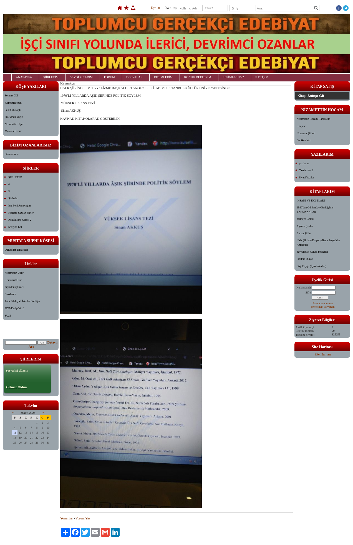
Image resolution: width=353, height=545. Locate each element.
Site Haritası (322, 354)
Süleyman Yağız (14, 116)
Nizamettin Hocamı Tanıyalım (313, 118)
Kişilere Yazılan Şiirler (21, 212)
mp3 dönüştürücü (14, 286)
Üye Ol (155, 7)
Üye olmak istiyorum (323, 306)
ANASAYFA (24, 77)
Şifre (308, 292)
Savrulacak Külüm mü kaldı (312, 251)
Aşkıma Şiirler (305, 226)
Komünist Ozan (13, 280)
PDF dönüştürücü (14, 308)
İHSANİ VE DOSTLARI (311, 200)
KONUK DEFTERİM (197, 77)
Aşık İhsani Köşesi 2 (19, 219)
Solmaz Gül (11, 95)
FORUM (109, 77)
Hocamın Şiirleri (306, 133)
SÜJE (8, 315)
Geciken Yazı (304, 140)
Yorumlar (66, 518)
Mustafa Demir (13, 131)
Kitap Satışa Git (310, 96)
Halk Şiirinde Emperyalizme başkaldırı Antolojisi (318, 242)
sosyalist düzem (17, 370)
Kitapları (302, 126)
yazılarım (304, 163)
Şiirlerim (13, 198)
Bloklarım (10, 294)
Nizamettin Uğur (14, 124)
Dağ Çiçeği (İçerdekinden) (311, 266)
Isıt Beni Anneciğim (19, 205)
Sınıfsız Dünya (305, 258)
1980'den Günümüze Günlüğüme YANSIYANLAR (315, 209)
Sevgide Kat (15, 226)
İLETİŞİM (261, 77)
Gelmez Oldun (16, 387)
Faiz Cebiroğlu (13, 109)
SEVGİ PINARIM (81, 77)
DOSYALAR (134, 77)
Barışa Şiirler (304, 233)
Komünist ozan (13, 102)
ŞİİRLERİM (51, 77)
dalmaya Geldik (305, 218)
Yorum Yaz (82, 518)
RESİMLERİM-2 (233, 77)
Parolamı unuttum (323, 303)
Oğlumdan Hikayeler (16, 249)
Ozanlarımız (11, 154)
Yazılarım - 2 (306, 170)
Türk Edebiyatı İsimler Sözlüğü (22, 301)
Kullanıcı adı (303, 287)
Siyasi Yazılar (306, 177)
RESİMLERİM (163, 77)
